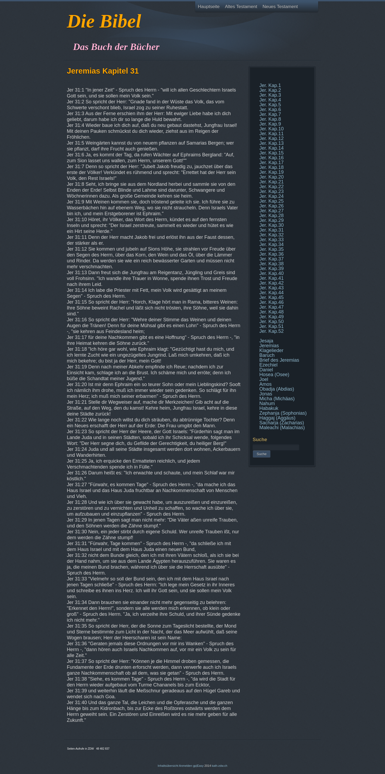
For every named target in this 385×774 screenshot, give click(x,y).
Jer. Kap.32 (271, 234)
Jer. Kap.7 (270, 114)
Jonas (265, 394)
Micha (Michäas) (277, 398)
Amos (265, 384)
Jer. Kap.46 (271, 302)
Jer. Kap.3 (270, 95)
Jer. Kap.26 (271, 206)
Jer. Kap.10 (271, 128)
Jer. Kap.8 (270, 119)
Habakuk (268, 408)
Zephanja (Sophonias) (283, 413)
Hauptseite (209, 6)
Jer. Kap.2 (270, 90)
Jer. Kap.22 (271, 186)
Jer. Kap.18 (271, 167)
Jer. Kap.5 (270, 104)
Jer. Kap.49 (271, 316)
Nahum (267, 403)
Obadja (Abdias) (276, 389)
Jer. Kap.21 (271, 181)
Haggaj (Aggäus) (277, 418)
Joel (263, 379)
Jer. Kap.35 (271, 249)
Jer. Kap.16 (271, 157)
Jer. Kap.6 (270, 109)
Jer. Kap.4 (270, 100)
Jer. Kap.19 (271, 172)
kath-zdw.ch (219, 765)
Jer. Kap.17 (271, 162)
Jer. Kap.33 (271, 239)
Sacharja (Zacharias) (281, 422)
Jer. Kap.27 (271, 210)
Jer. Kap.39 (271, 268)
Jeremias (269, 345)
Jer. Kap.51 (271, 326)
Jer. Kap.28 (271, 215)
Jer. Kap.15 (271, 153)
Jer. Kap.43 (271, 287)
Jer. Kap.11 (271, 133)
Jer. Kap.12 (271, 138)
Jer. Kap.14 (271, 148)
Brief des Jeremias (279, 360)
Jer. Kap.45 (271, 297)
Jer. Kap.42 (271, 283)
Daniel (266, 369)
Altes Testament (241, 6)
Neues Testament (280, 6)
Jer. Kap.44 (271, 292)
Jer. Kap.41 (271, 278)
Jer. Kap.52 (271, 331)
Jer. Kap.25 (271, 201)
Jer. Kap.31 (271, 230)
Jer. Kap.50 (271, 321)
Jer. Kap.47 (271, 307)
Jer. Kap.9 (270, 124)
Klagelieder (271, 350)
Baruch (267, 355)
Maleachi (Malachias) (282, 427)
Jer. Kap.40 (271, 273)
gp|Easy (198, 765)
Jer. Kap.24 (271, 196)
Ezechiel (268, 365)
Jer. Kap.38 (271, 263)
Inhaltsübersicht (168, 765)
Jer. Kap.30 (271, 225)
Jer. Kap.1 (270, 85)
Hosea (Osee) (274, 374)
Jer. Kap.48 (271, 312)
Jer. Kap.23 (271, 191)
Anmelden (185, 765)
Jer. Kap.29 (271, 220)
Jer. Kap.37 (271, 259)
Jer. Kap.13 (271, 143)
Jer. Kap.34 (271, 244)
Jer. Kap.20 (271, 177)
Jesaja (266, 340)
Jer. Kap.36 (271, 254)
